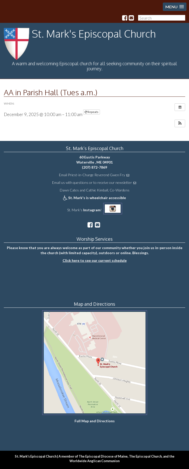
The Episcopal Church (145, 456)
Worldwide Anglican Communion (94, 461)
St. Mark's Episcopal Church (94, 33)
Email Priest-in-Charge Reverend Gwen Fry (92, 175)
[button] (180, 123)
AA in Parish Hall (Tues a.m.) (50, 92)
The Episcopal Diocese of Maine (103, 456)
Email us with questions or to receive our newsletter (92, 182)
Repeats (92, 112)
